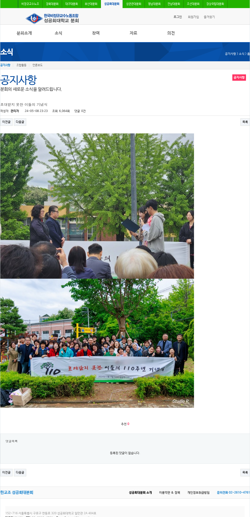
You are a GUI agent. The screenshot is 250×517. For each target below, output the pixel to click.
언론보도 (38, 65)
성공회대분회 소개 (140, 493)
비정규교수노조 (30, 4)
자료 (133, 33)
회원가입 (193, 17)
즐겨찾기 (209, 17)
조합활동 (21, 65)
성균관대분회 (133, 4)
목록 (245, 122)
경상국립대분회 (215, 4)
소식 (58, 33)
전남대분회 (174, 4)
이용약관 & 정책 (169, 493)
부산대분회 (91, 4)
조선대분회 (193, 4)
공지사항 (5, 65)
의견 (171, 33)
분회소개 (24, 33)
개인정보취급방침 (198, 493)
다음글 (20, 122)
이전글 (6, 122)
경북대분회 (52, 4)
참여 (96, 33)
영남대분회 (154, 4)
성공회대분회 (111, 4)
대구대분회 (71, 4)
